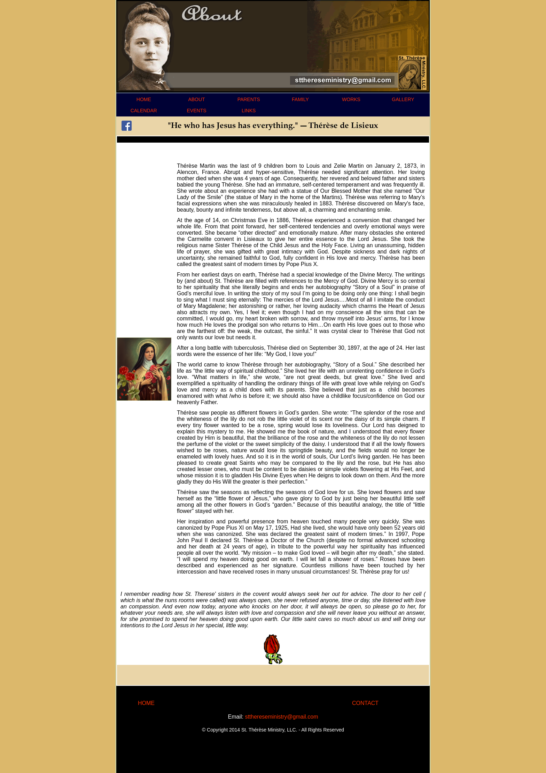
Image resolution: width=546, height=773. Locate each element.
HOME (143, 99)
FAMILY (300, 99)
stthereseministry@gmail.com (281, 717)
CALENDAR (144, 110)
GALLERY (403, 99)
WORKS (351, 99)
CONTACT (365, 703)
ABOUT (196, 99)
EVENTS (196, 110)
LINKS (249, 110)
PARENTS (248, 99)
